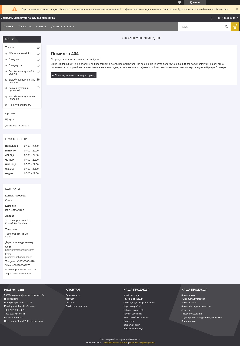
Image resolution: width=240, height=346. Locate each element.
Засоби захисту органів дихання (22, 81)
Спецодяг (14, 59)
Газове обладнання (191, 313)
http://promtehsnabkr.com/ (19, 249)
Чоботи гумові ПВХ (134, 310)
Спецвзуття (15, 65)
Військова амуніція (19, 53)
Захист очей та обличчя (136, 317)
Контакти (41, 26)
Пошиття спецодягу (20, 104)
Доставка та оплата (62, 26)
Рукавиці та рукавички (193, 298)
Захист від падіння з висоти (196, 306)
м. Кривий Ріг (11, 298)
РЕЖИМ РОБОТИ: (14, 317)
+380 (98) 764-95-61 (14, 313)
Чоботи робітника (133, 313)
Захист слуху (188, 295)
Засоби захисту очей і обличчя (21, 72)
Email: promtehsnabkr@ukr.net (20, 306)
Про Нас (10, 113)
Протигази (129, 321)
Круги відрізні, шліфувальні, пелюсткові (202, 317)
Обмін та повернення (77, 306)
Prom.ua (136, 339)
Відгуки (9, 119)
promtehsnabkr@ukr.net (18, 257)
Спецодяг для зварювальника (139, 302)
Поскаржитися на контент (115, 342)
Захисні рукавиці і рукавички (19, 89)
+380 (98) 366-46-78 (14, 310)
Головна (8, 26)
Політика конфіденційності (142, 342)
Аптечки (185, 310)
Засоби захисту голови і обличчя (22, 97)
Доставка (70, 302)
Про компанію (73, 295)
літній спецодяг (132, 295)
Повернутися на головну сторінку (75, 75)
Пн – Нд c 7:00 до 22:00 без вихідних (23, 321)
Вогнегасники (188, 321)
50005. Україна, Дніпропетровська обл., (25, 295)
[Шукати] (226, 26)
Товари (22, 26)
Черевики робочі (132, 306)
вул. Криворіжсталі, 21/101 (18, 302)
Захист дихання (132, 325)
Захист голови (188, 302)
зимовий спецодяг (133, 298)
